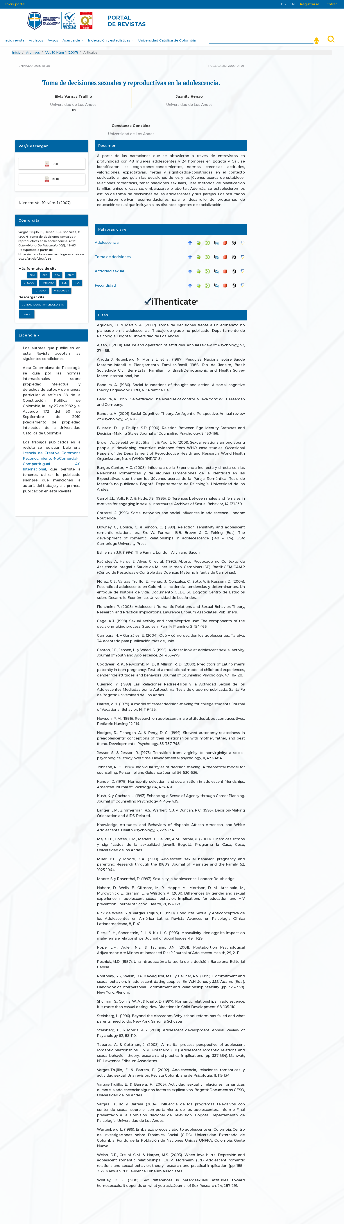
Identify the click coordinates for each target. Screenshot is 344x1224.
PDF (51, 161)
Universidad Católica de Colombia (167, 38)
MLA (77, 280)
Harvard (48, 280)
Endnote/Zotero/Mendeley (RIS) (43, 302)
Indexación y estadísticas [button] (109, 38)
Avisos (53, 38)
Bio (73, 107)
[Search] (261, 37)
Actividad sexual (109, 268)
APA (57, 272)
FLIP (51, 176)
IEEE (64, 280)
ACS (45, 272)
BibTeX (27, 312)
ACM (32, 272)
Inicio (16, 50)
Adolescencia (107, 240)
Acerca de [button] (72, 38)
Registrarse (309, 4)
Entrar (331, 4)
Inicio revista (14, 38)
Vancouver (61, 288)
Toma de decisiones (113, 254)
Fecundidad (105, 283)
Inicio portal (15, 4)
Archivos (36, 38)
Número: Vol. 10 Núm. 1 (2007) (45, 200)
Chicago (29, 280)
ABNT (70, 272)
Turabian (40, 288)
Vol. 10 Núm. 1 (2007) (61, 50)
